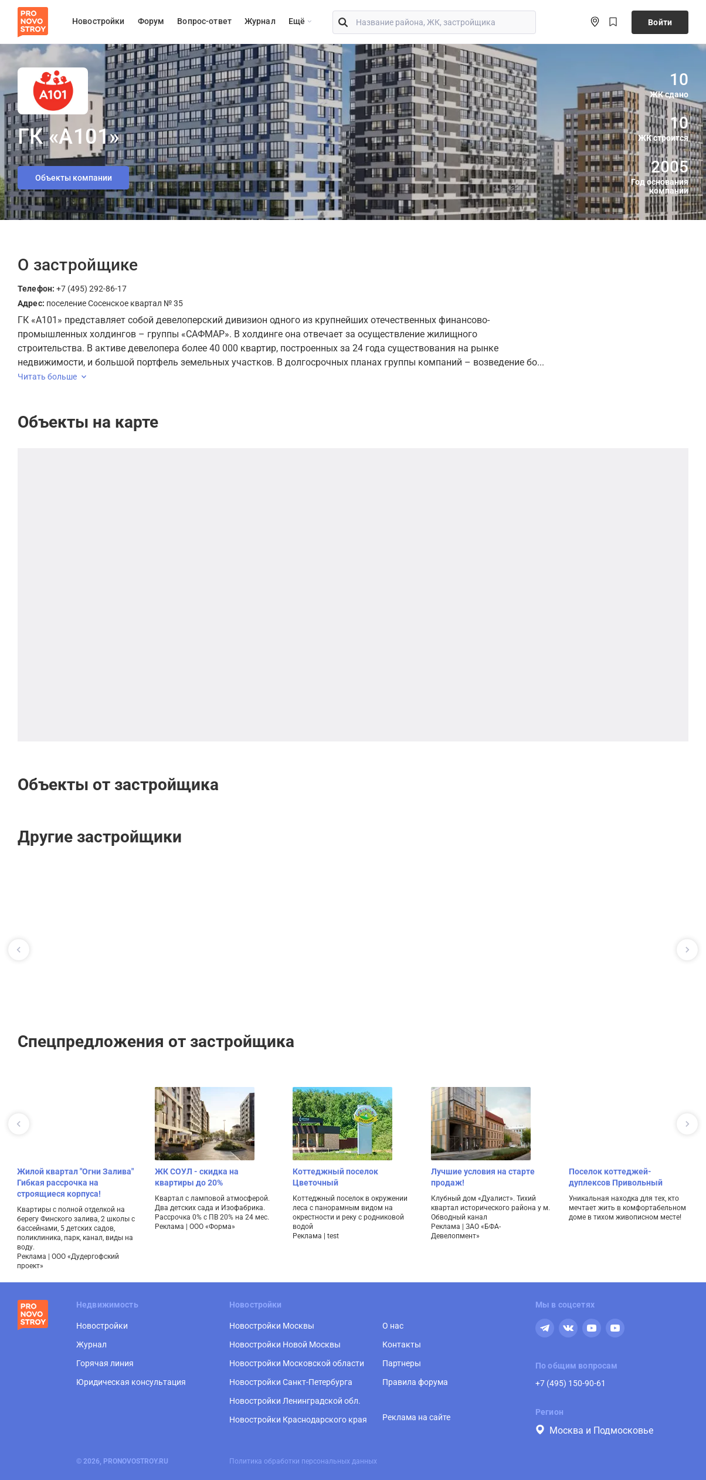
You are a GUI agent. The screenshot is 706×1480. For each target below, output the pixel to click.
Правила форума (415, 1382)
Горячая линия (105, 1363)
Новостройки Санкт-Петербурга (290, 1382)
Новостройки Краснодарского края (298, 1419)
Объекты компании (73, 177)
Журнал (260, 21)
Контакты (401, 1344)
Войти (660, 22)
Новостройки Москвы (271, 1325)
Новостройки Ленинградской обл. (295, 1401)
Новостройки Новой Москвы (285, 1344)
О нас (392, 1325)
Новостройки (98, 21)
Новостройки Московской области (296, 1363)
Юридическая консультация (131, 1382)
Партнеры (401, 1363)
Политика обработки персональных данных (303, 1461)
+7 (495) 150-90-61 (570, 1383)
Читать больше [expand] (52, 376)
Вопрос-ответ (204, 21)
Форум (151, 21)
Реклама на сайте (416, 1417)
